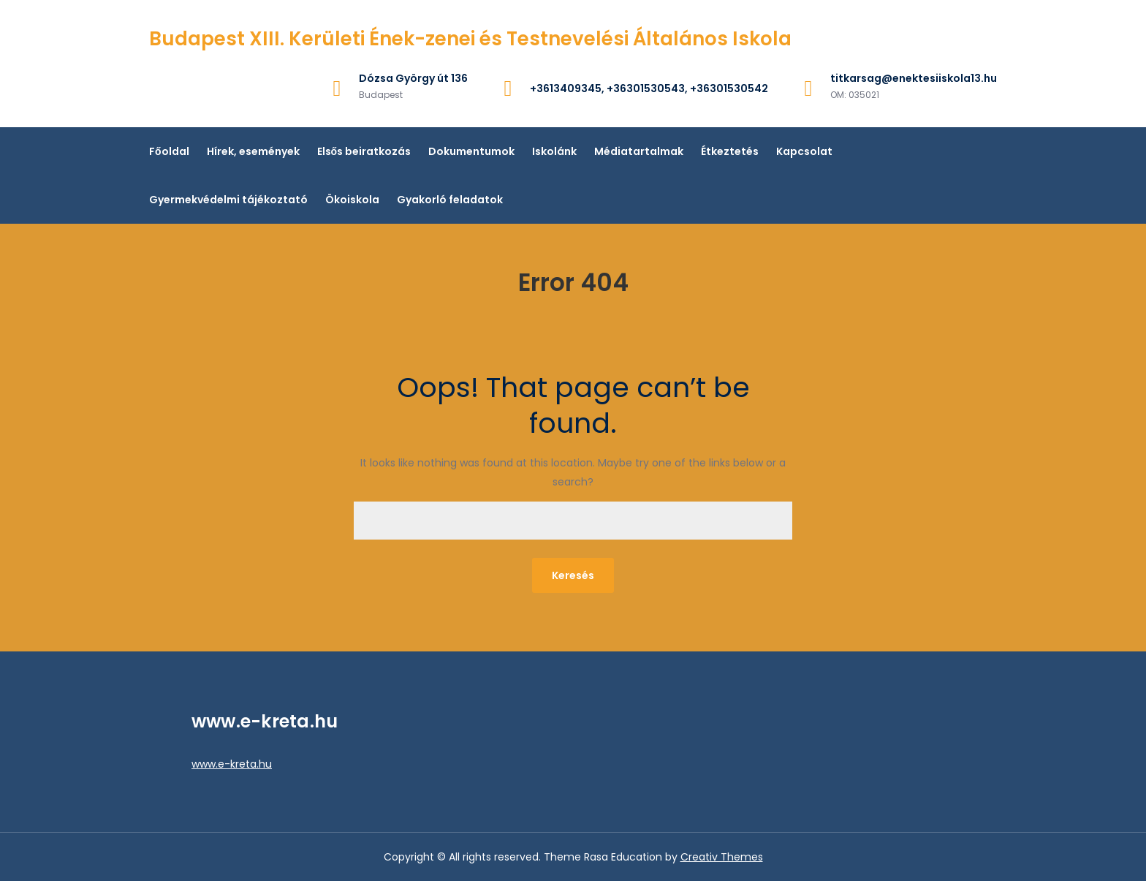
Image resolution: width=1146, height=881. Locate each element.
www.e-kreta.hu (231, 764)
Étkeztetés (730, 151)
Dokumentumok (471, 151)
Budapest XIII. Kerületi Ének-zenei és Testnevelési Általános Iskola (470, 39)
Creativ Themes (721, 857)
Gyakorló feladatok (450, 199)
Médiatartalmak (638, 151)
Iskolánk (554, 151)
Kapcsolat (804, 151)
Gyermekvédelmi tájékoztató (228, 199)
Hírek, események (253, 151)
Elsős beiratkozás (364, 151)
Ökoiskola (352, 199)
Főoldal (169, 151)
